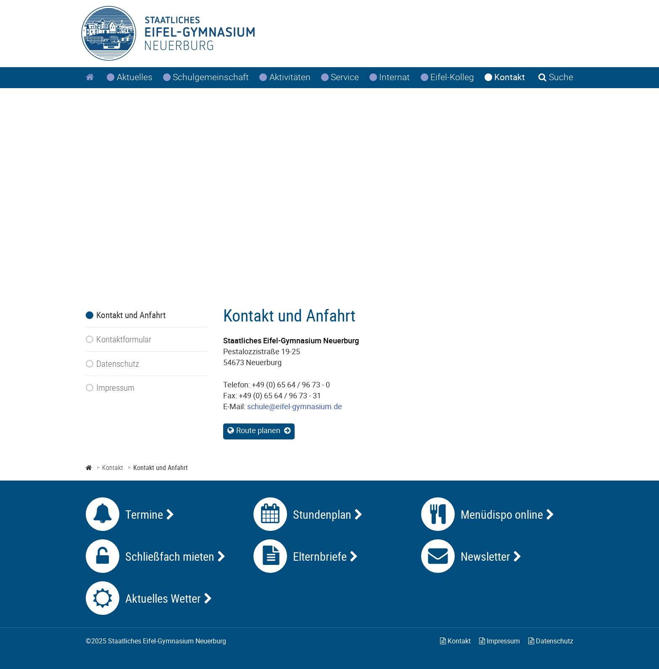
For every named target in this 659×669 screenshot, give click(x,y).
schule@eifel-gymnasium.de (294, 406)
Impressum (499, 640)
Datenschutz (550, 640)
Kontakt (455, 640)
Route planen (258, 430)
